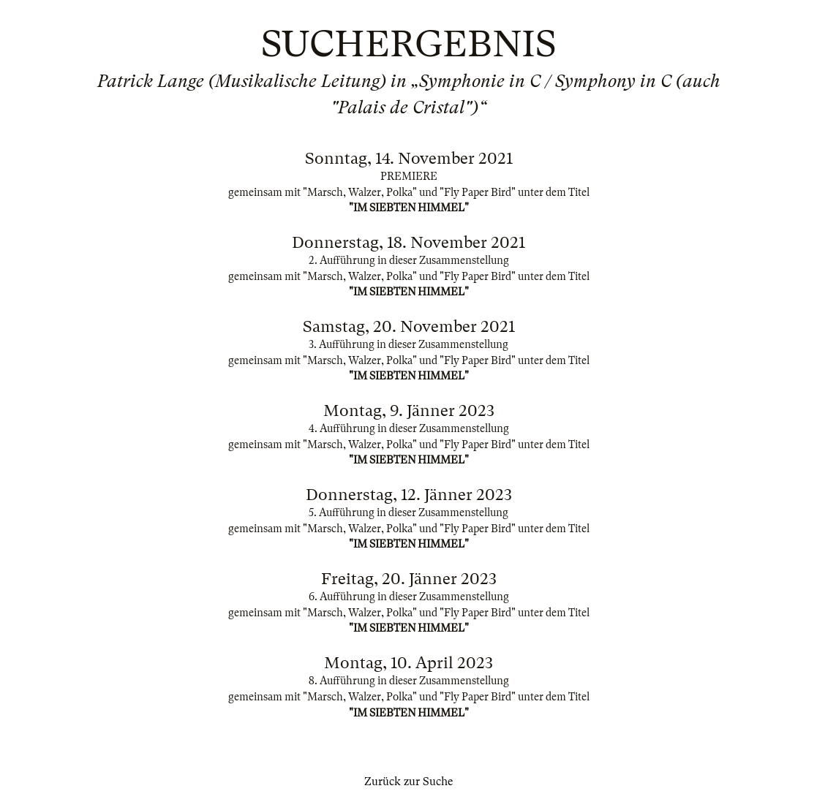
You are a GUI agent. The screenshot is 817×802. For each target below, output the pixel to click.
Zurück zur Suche (408, 781)
